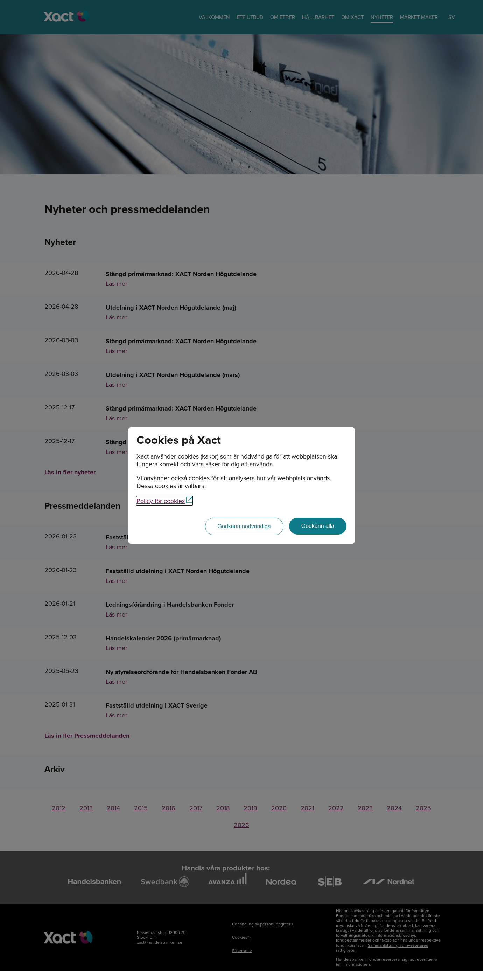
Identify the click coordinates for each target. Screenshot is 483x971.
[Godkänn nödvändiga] (244, 526)
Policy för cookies (164, 500)
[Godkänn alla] (317, 526)
